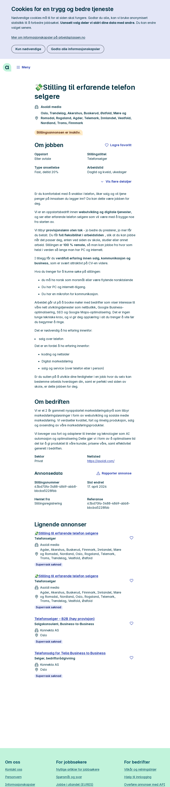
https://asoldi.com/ (100, 461)
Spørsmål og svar (69, 777)
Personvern (13, 777)
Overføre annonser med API (144, 784)
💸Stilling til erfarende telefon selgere (66, 533)
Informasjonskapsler (20, 784)
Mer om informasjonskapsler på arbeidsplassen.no (48, 37)
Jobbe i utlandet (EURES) (74, 784)
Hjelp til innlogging (137, 777)
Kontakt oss (13, 769)
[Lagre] (131, 538)
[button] (114, 473)
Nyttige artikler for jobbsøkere (77, 769)
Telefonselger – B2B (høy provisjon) (64, 619)
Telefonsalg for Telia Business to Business (70, 653)
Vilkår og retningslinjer (140, 769)
